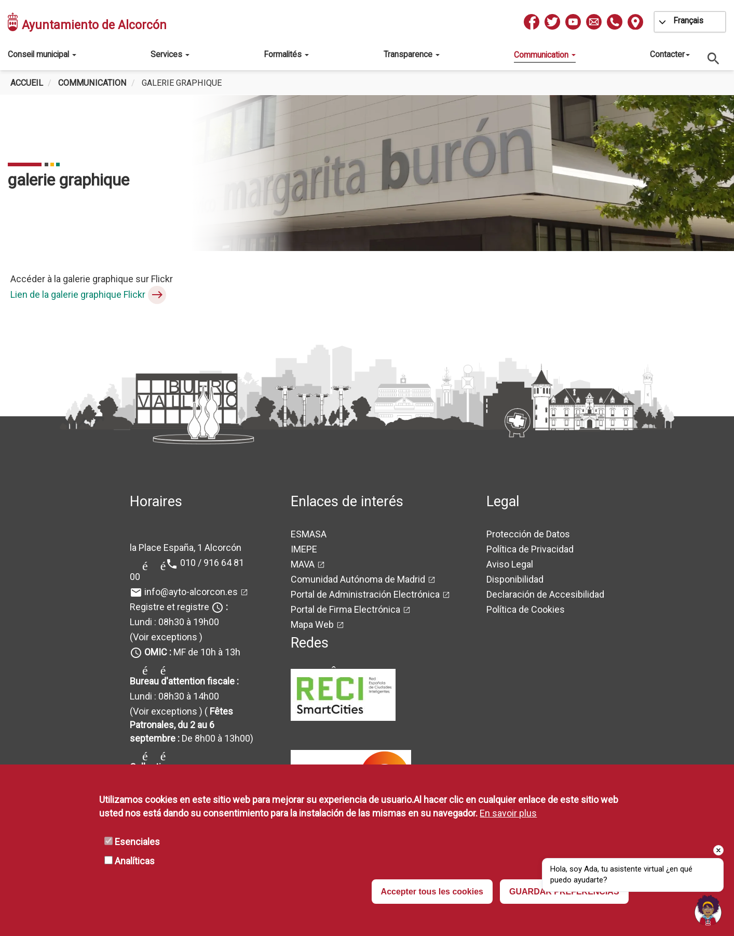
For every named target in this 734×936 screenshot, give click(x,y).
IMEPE (304, 549)
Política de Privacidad (530, 549)
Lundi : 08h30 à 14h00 (174, 696)
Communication (545, 55)
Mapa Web (312, 624)
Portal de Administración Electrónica (365, 594)
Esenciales (137, 841)
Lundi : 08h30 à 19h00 (174, 621)
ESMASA (309, 534)
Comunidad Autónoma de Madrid (358, 579)
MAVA (303, 564)
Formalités (286, 54)
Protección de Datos (528, 534)
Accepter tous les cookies (432, 891)
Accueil (26, 83)
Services (170, 54)
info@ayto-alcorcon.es (191, 591)
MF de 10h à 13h (192, 652)
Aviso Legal (509, 564)
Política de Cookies (525, 609)
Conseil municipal (42, 54)
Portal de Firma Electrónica (345, 609)
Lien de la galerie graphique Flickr (77, 294)
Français (688, 20)
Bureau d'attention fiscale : (184, 681)
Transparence (412, 54)
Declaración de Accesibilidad (545, 594)
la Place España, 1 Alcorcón (185, 547)
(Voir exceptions (163, 636)
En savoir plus (508, 813)
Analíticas (135, 860)
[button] (708, 910)
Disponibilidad (514, 579)
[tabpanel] (367, 173)
